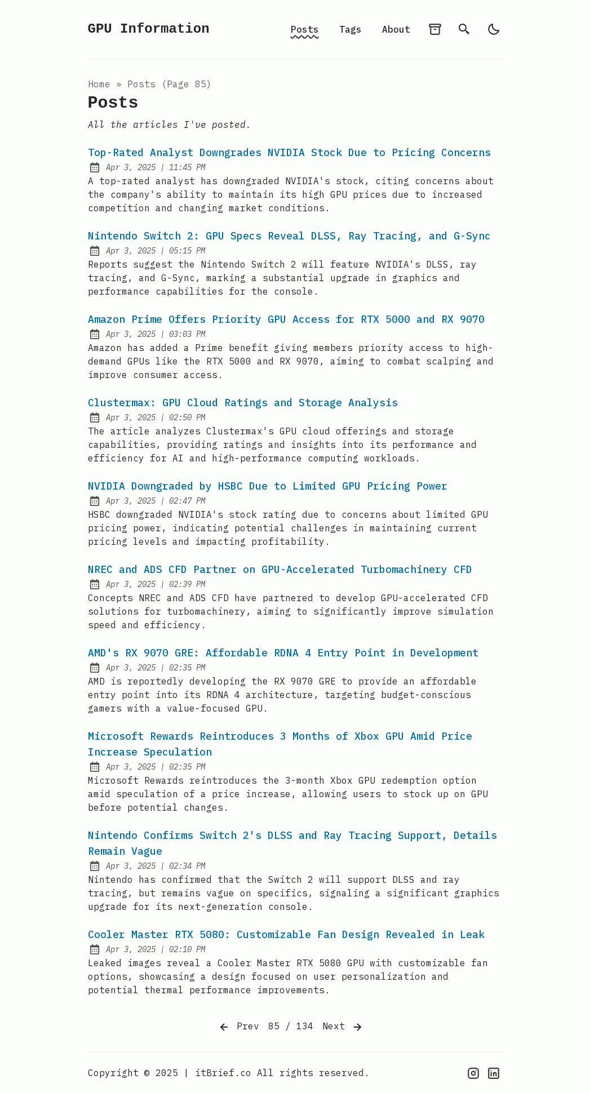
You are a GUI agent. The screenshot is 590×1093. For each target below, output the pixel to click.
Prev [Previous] (238, 1027)
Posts (305, 29)
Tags (350, 29)
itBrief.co (223, 1072)
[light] (494, 29)
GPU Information (149, 29)
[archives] (435, 29)
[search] (464, 29)
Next (343, 1027)
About (396, 29)
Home (99, 84)
